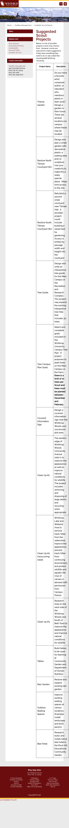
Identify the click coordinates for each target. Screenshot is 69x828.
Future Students (16, 778)
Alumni (16, 783)
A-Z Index (52, 778)
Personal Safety (14, 50)
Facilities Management (23, 25)
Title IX (52, 787)
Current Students (16, 787)
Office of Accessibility (34, 787)
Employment (34, 781)
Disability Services (15, 52)
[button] (5, 12)
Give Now (34, 785)
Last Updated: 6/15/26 (8, 800)
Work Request (14, 43)
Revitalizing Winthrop (16, 46)
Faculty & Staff (16, 785)
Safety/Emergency (34, 783)
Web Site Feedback (53, 785)
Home (9, 25)
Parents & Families (16, 780)
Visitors (16, 781)
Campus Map (34, 780)
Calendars (34, 778)
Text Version (53, 781)
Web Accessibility (53, 783)
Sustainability (13, 48)
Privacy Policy (53, 780)
